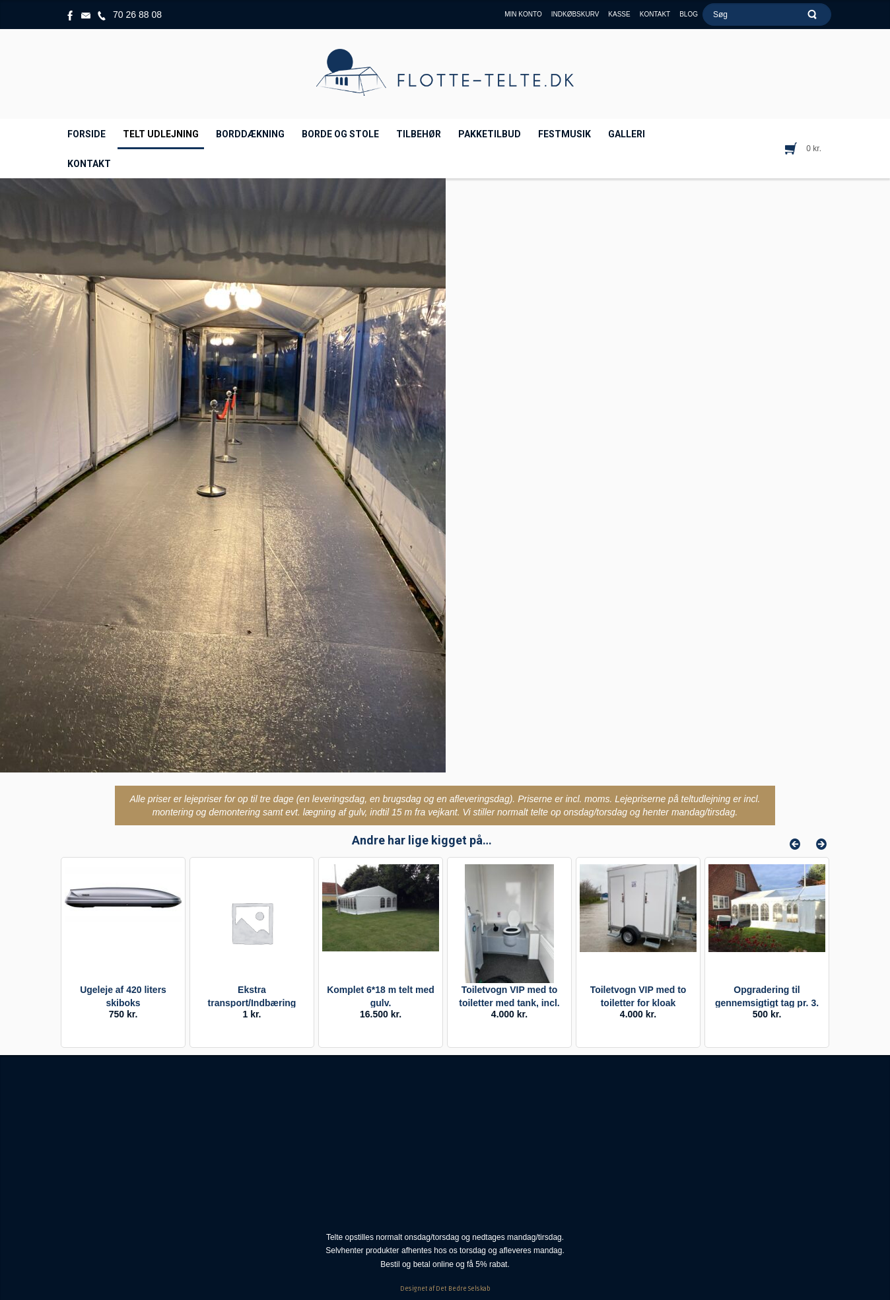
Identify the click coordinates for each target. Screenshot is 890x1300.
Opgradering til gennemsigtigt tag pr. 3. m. (767, 1002)
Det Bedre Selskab (463, 1289)
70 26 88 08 (137, 14)
